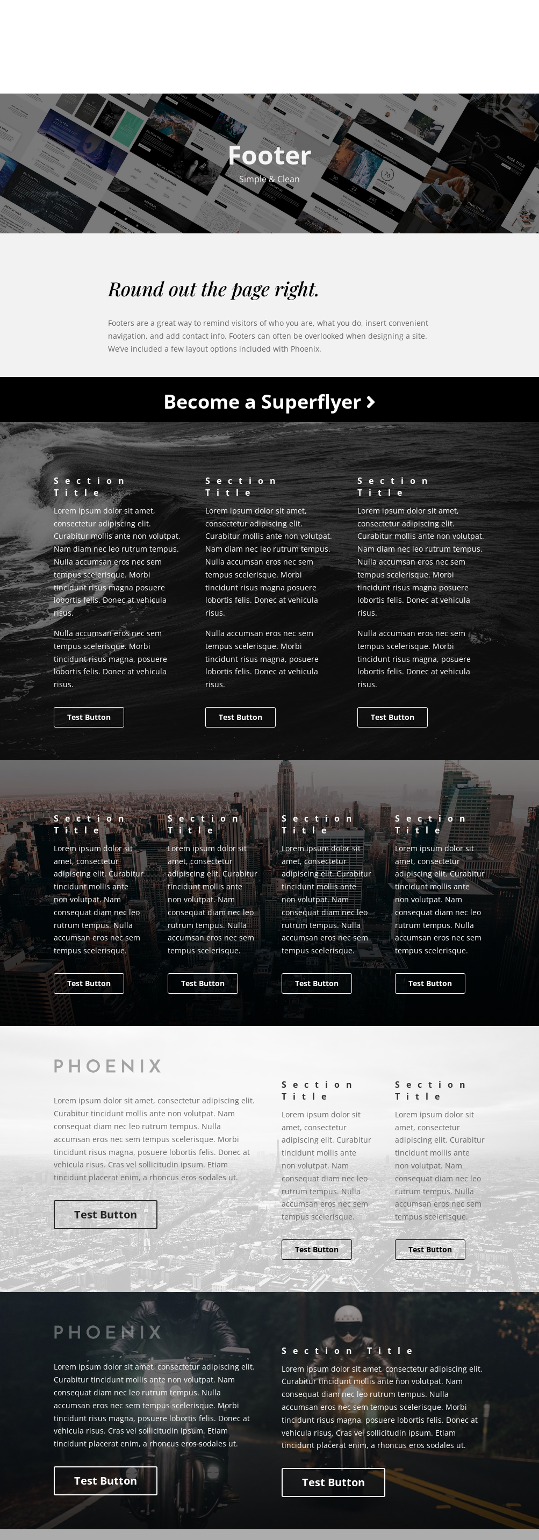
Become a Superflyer (269, 401)
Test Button (89, 717)
